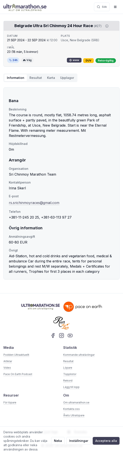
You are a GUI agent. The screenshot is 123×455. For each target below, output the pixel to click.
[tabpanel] (61, 183)
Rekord (67, 380)
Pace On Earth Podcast (17, 374)
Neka (58, 441)
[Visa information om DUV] (106, 26)
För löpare (9, 402)
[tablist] (40, 78)
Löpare (67, 367)
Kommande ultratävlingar (79, 354)
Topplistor (69, 374)
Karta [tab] (51, 78)
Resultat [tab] (35, 78)
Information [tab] (15, 78)
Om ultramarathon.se (76, 402)
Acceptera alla (106, 441)
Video (7, 367)
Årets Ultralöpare (74, 415)
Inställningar (78, 441)
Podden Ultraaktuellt (16, 354)
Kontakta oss (71, 409)
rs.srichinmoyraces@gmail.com (34, 203)
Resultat (68, 361)
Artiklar (7, 361)
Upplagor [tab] (67, 78)
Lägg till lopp (71, 387)
